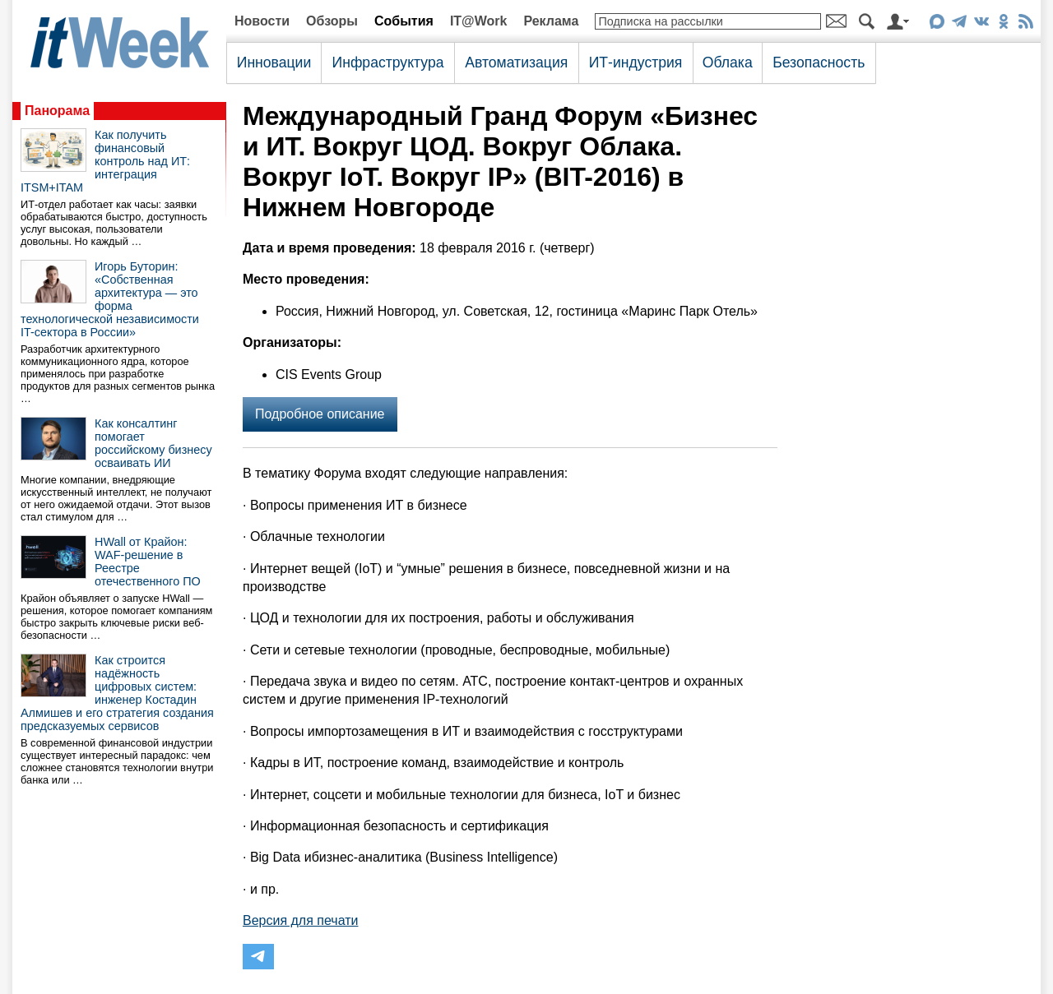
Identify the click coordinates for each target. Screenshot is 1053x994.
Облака (728, 62)
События (404, 21)
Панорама (57, 111)
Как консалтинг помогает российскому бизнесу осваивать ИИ (153, 443)
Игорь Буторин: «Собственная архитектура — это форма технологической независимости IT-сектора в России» (110, 299)
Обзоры (332, 21)
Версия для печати (300, 920)
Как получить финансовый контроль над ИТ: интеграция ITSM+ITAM (105, 161)
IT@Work (479, 21)
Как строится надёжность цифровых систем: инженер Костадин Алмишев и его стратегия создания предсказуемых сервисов (117, 693)
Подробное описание (320, 414)
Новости (262, 21)
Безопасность (818, 62)
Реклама (550, 21)
